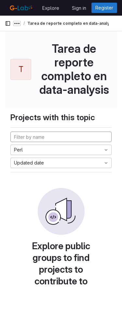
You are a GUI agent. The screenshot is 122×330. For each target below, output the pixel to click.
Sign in (79, 8)
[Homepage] (20, 8)
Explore (50, 8)
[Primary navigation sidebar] (8, 23)
